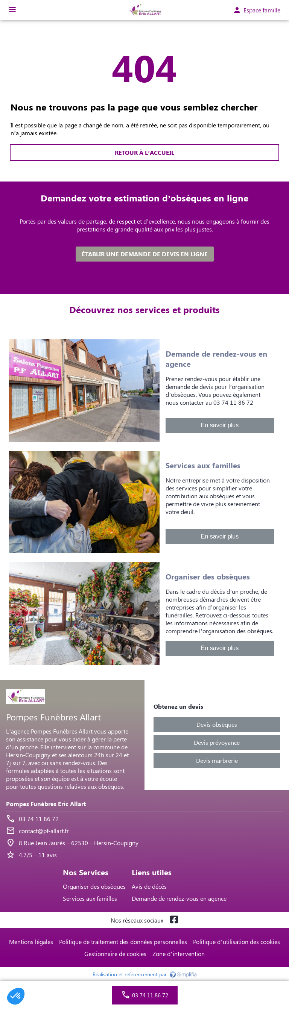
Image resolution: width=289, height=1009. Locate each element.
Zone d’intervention (178, 954)
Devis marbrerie (217, 760)
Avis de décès (149, 886)
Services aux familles (90, 898)
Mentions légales (31, 941)
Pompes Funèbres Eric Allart (46, 804)
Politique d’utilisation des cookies (236, 941)
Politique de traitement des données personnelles (123, 941)
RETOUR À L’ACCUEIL (144, 152)
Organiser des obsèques (94, 886)
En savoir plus (220, 425)
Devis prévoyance (217, 742)
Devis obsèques (216, 724)
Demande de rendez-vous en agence (179, 898)
